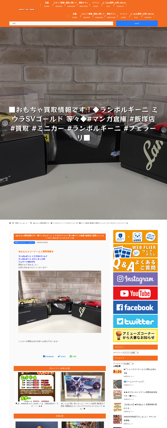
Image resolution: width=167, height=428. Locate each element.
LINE (73, 356)
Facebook (48, 356)
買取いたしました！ (21, 242)
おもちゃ (31, 242)
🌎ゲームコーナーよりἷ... (134, 382)
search (137, 23)
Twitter (62, 356)
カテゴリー (117, 353)
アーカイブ (117, 364)
